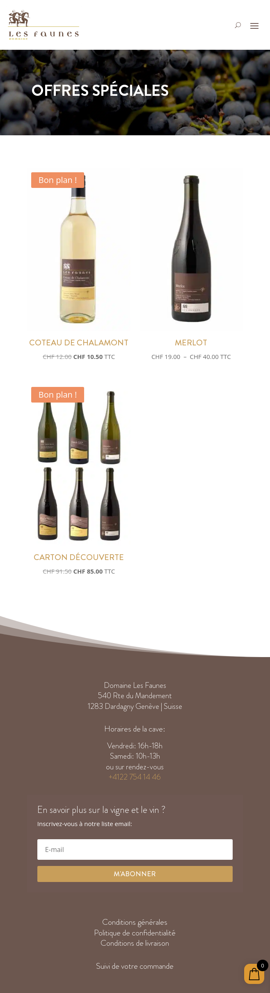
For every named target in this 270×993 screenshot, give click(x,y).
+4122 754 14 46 (135, 776)
